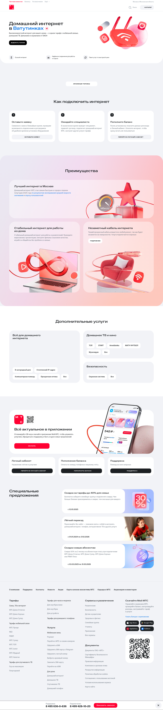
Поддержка (27, 589)
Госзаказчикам (37, 2)
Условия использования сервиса (98, 682)
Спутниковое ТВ (53, 684)
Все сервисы (90, 635)
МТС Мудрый (14, 653)
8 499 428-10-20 (80, 706)
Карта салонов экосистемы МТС (80, 589)
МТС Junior (13, 649)
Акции (60, 589)
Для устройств (53, 613)
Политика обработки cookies (96, 674)
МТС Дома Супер (16, 618)
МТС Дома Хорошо (16, 614)
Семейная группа (92, 622)
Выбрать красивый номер (57, 658)
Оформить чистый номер (57, 654)
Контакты (40, 589)
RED (10, 632)
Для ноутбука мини (54, 605)
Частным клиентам (15, 2)
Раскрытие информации (95, 670)
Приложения (90, 631)
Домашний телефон (55, 688)
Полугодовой (14, 670)
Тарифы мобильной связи (19, 623)
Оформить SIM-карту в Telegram (60, 649)
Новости (51, 589)
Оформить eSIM (53, 645)
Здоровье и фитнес (92, 618)
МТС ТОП (12, 644)
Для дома (51, 671)
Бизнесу (27, 2)
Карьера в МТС (104, 589)
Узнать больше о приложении (137, 616)
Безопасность (90, 610)
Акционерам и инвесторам (125, 589)
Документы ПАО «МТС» (94, 650)
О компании (14, 589)
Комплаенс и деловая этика (96, 665)
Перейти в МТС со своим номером (61, 641)
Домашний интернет (55, 676)
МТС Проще (14, 627)
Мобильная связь (54, 633)
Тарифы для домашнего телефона (60, 618)
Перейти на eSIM (54, 666)
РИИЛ (11, 636)
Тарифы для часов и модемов (59, 600)
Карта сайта (90, 687)
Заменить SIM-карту (55, 662)
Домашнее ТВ (52, 680)
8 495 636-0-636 (56, 706)
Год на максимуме (16, 666)
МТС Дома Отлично (17, 610)
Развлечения (90, 606)
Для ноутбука (52, 609)
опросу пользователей (34, 195)
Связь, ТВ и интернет (17, 606)
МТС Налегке (14, 657)
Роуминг (50, 637)
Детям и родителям (93, 614)
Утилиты (88, 627)
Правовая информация (94, 661)
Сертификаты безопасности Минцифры (96, 656)
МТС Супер (13, 640)
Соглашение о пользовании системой (100, 678)
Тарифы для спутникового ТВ (20, 662)
